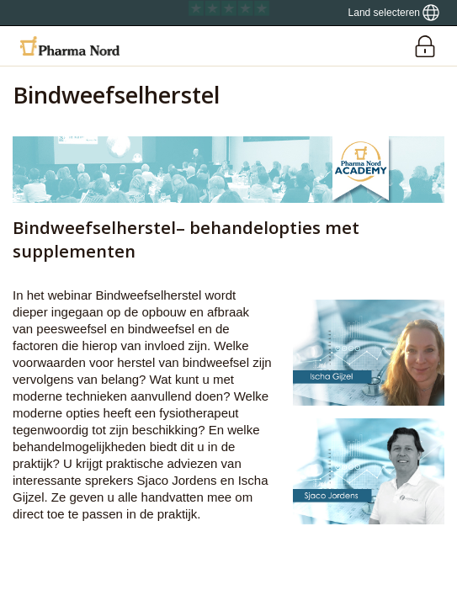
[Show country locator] (393, 12)
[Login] (424, 46)
